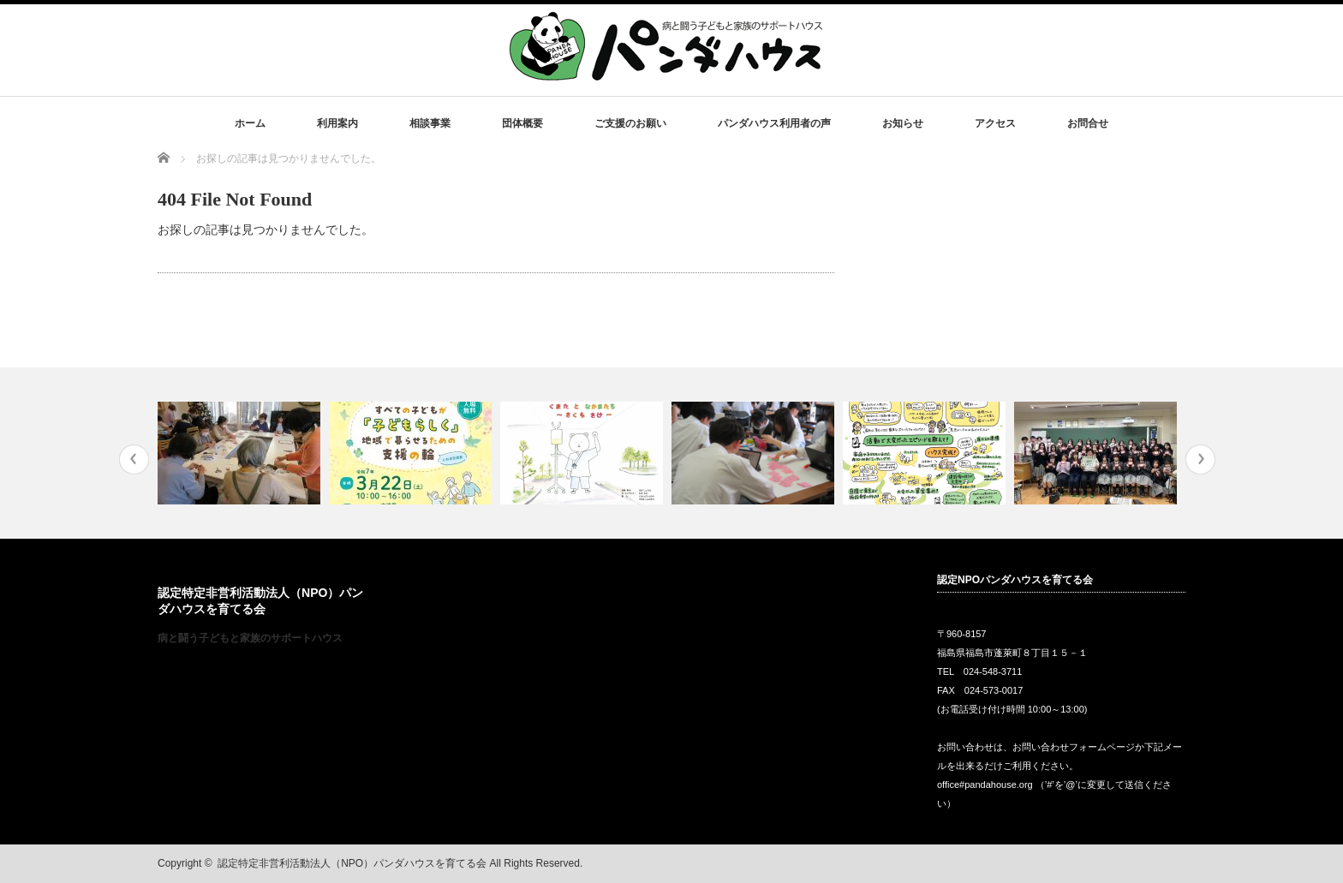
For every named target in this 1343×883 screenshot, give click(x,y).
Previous (134, 459)
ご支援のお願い (630, 123)
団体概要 (522, 123)
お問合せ (1087, 123)
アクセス (995, 123)
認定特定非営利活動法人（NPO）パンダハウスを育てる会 (352, 863)
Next (1200, 459)
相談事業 (430, 123)
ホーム (250, 123)
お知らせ (902, 123)
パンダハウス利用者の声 (774, 123)
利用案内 (337, 123)
